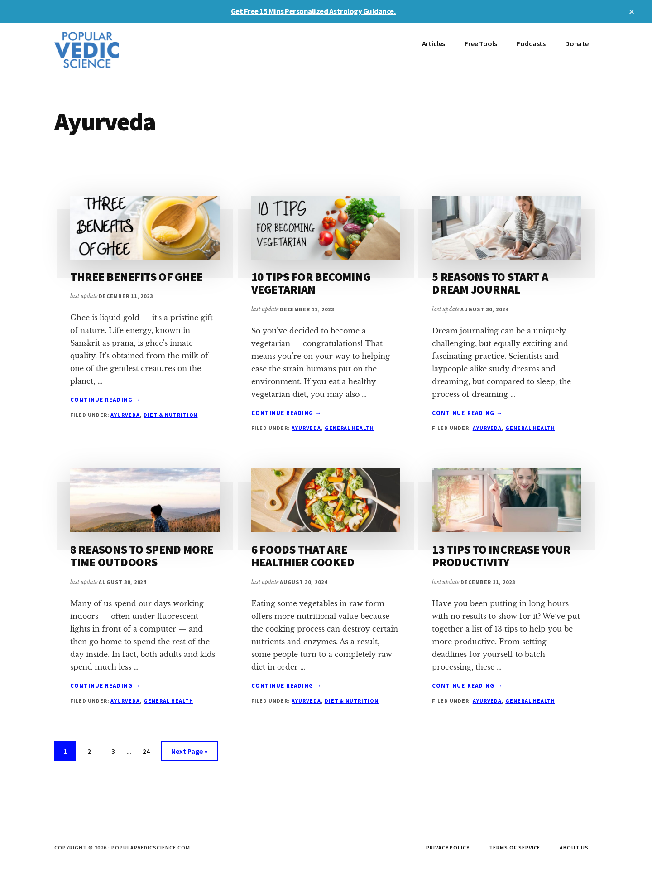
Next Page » (189, 752)
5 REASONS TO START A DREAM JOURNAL (490, 283)
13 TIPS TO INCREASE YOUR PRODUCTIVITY (501, 556)
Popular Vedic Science (122, 50)
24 (150, 750)
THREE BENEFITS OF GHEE (136, 276)
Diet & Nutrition (170, 414)
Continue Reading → (105, 400)
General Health (349, 428)
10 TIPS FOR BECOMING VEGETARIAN (310, 283)
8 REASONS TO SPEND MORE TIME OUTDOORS (141, 556)
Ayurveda (125, 414)
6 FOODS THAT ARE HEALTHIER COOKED (303, 556)
